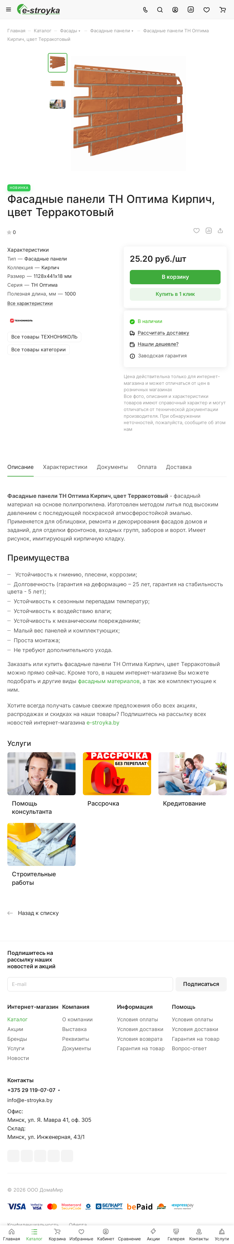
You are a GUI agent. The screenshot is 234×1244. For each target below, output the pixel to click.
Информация (135, 1007)
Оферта (78, 1225)
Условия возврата (140, 1039)
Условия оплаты (137, 1019)
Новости (18, 1058)
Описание (20, 467)
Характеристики (65, 467)
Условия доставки (140, 1029)
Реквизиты (75, 1039)
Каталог (17, 1019)
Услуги (15, 1048)
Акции (15, 1029)
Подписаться (201, 984)
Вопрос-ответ (189, 1048)
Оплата (147, 467)
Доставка (179, 467)
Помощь (183, 1007)
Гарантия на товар (141, 1048)
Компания (75, 1007)
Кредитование (184, 803)
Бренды (17, 1039)
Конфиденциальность (33, 1225)
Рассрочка (103, 803)
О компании (77, 1019)
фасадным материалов (109, 681)
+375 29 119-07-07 (31, 1090)
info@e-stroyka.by (29, 1100)
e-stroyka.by (103, 722)
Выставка (74, 1029)
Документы (112, 467)
